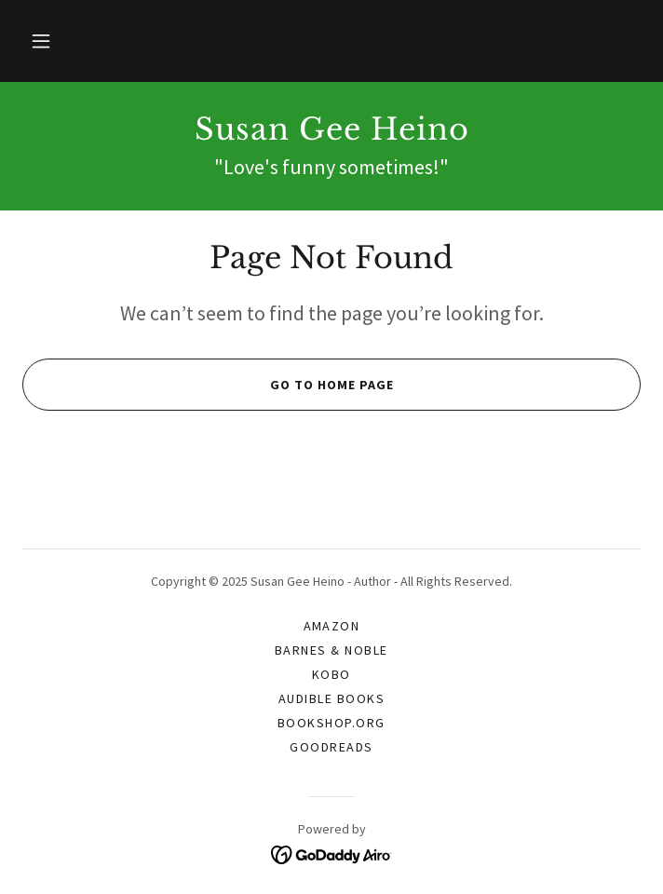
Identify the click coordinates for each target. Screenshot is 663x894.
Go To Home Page (207, 385)
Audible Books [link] (331, 698)
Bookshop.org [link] (331, 722)
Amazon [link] (332, 625)
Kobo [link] (331, 674)
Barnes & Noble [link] (331, 650)
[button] (41, 41)
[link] (331, 129)
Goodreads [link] (331, 746)
